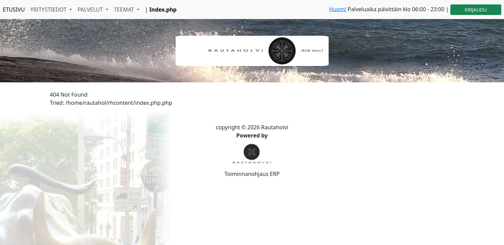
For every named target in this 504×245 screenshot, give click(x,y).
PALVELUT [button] (90, 9)
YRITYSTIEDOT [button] (49, 9)
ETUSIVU (14, 9)
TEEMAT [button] (124, 9)
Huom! (337, 9)
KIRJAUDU (476, 9)
